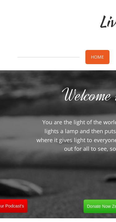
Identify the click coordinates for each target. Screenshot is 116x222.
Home (97, 57)
